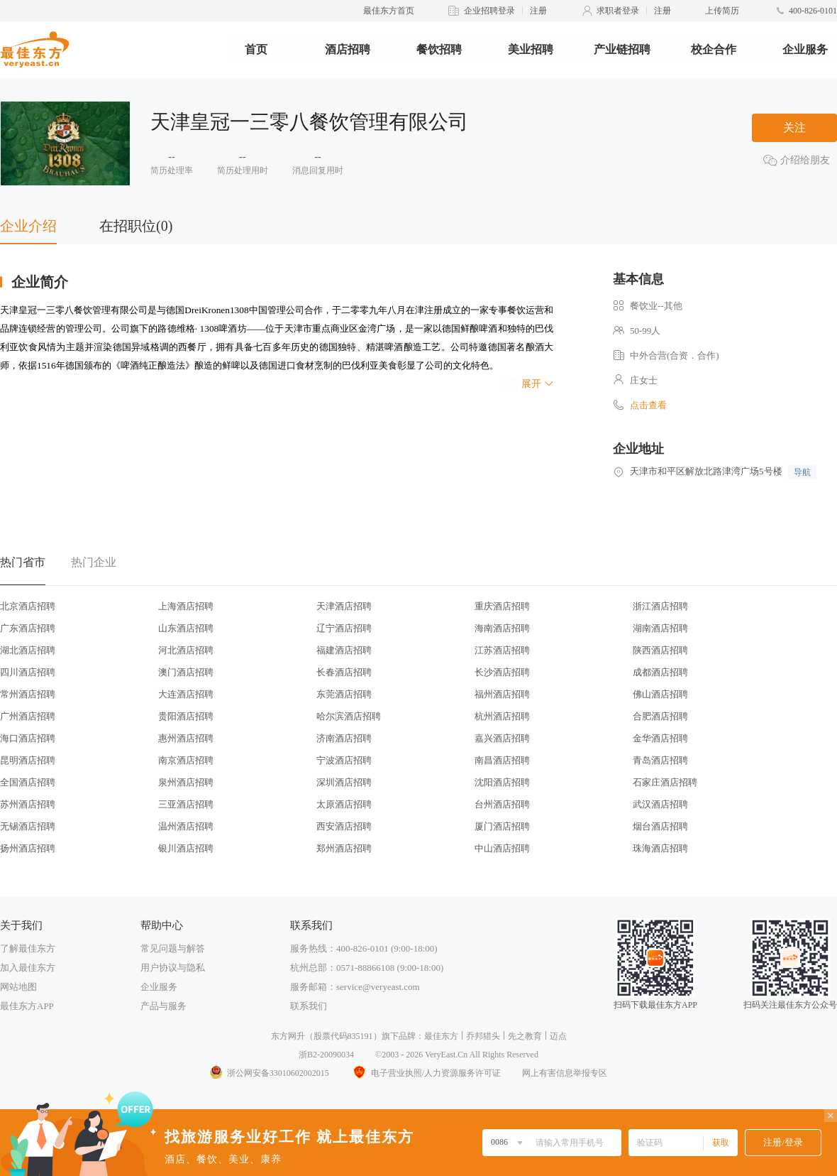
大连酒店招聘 (186, 694)
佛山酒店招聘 (660, 694)
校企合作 (713, 49)
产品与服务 (163, 1006)
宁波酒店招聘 (344, 760)
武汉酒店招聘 (660, 804)
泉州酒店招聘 (186, 782)
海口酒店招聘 (27, 738)
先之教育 (525, 1036)
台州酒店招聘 (502, 804)
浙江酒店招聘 (660, 606)
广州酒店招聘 (27, 716)
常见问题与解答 (172, 948)
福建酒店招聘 (344, 650)
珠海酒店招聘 (660, 848)
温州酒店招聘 (186, 826)
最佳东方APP (27, 1006)
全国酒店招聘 (27, 782)
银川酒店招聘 (186, 848)
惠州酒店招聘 (186, 738)
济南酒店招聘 (344, 738)
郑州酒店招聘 (344, 848)
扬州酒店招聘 (27, 848)
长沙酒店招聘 (502, 672)
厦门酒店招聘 (502, 826)
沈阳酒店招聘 (502, 782)
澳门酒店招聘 (186, 672)
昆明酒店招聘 (27, 760)
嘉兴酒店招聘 (502, 738)
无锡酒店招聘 (27, 826)
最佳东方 (441, 1036)
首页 (256, 49)
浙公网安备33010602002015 (269, 1073)
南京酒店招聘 (186, 760)
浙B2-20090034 (326, 1055)
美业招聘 (530, 49)
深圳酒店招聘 (344, 782)
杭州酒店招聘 (502, 716)
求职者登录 (618, 11)
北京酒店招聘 (27, 606)
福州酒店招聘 (502, 694)
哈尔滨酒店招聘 (348, 716)
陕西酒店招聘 (660, 650)
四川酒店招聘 (27, 672)
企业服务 (805, 49)
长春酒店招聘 (344, 672)
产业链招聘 (622, 49)
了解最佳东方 (27, 948)
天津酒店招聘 (344, 606)
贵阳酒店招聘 (186, 716)
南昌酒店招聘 (502, 760)
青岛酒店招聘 (660, 760)
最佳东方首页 (388, 11)
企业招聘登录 (489, 11)
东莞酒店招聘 (344, 694)
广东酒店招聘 (27, 628)
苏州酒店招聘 (27, 804)
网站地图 (18, 986)
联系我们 (308, 1006)
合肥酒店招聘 (660, 716)
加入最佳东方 (27, 967)
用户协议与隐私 (172, 967)
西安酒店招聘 (344, 826)
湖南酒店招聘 (660, 628)
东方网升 (288, 1036)
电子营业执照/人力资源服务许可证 (425, 1073)
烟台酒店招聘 (660, 826)
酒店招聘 (347, 49)
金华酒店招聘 (660, 738)
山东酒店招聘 (186, 628)
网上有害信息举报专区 (564, 1073)
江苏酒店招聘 (502, 650)
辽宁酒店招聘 (344, 628)
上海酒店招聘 (186, 606)
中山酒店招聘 (502, 848)
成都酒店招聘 (660, 672)
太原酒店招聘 (344, 804)
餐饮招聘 (439, 49)
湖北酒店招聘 (27, 650)
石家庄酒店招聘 (665, 782)
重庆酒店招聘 (502, 606)
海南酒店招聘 (502, 628)
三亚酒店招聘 (186, 804)
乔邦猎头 (483, 1036)
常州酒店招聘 (27, 694)
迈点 (558, 1036)
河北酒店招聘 (186, 650)
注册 (538, 11)
